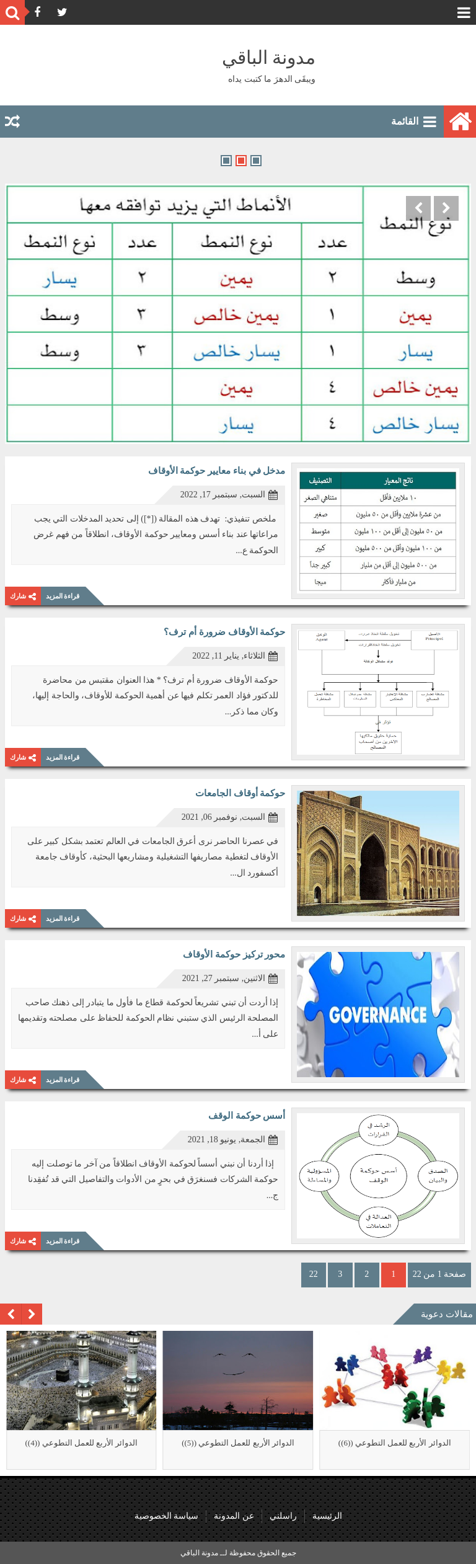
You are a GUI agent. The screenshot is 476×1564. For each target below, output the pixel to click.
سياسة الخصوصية (166, 1516)
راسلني (283, 1516)
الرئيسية (327, 1516)
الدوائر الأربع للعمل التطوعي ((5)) (238, 1442)
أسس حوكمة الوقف (247, 1116)
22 (313, 1274)
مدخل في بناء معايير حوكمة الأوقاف (217, 471)
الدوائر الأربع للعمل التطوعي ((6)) (394, 1442)
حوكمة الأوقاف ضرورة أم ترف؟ (224, 632)
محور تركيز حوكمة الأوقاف (234, 954)
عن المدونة (234, 1516)
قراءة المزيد (63, 596)
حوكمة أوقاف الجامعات (240, 793)
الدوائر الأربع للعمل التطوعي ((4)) (81, 1442)
